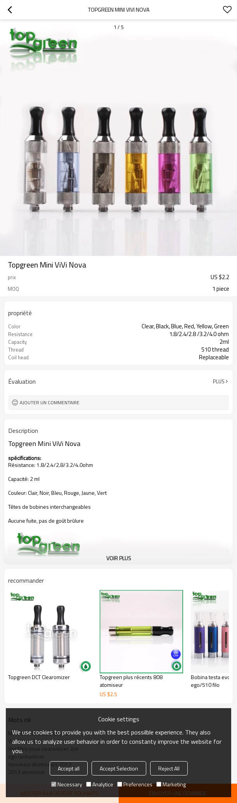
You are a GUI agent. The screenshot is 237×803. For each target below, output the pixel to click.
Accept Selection (119, 768)
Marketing (171, 784)
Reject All (169, 768)
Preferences (134, 784)
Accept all (69, 768)
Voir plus (118, 558)
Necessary (66, 784)
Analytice (99, 784)
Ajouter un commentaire (50, 402)
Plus (219, 381)
